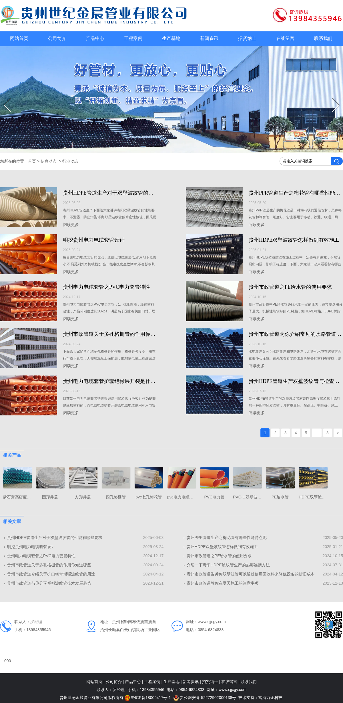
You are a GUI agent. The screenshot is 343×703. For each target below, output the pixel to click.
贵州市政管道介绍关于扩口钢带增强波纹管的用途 (51, 574)
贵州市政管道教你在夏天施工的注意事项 (223, 583)
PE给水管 (280, 497)
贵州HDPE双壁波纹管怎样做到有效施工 (294, 240)
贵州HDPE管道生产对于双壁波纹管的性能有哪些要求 (123, 193)
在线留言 (285, 38)
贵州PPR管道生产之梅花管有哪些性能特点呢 (227, 537)
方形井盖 (83, 497)
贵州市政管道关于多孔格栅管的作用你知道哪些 (117, 334)
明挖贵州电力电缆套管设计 (94, 240)
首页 (32, 161)
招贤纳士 (247, 38)
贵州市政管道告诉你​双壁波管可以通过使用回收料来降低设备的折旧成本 (251, 574)
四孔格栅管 (116, 497)
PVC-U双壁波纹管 (249, 497)
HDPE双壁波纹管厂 (316, 497)
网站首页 (19, 38)
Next (333, 98)
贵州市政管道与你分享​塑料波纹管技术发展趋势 (49, 583)
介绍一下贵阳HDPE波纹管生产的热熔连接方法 (228, 565)
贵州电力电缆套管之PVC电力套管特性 (106, 287)
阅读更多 (71, 224)
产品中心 (95, 38)
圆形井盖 (50, 497)
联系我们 (323, 38)
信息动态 (49, 161)
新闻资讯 (209, 38)
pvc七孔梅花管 (148, 497)
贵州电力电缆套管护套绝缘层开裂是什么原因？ (117, 381)
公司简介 (57, 38)
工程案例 (133, 38)
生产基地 (171, 38)
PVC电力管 (214, 497)
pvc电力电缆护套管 (184, 497)
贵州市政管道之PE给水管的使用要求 (290, 287)
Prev (4, 98)
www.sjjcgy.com (212, 621)
